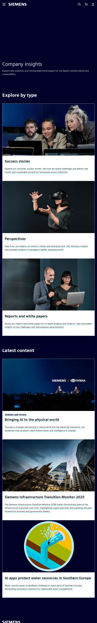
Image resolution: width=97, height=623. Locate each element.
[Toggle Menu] (4, 4)
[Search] (79, 4)
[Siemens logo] (18, 4)
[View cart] (86, 4)
